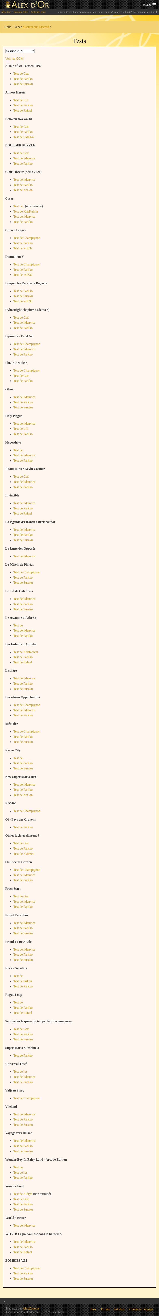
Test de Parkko (23, 79)
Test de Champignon (26, 238)
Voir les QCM (14, 58)
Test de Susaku (23, 84)
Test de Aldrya (22, 1194)
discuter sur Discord (36, 27)
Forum (105, 1309)
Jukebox (119, 1309)
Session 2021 (21, 11)
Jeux (93, 1309)
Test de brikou (22, 981)
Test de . (18, 206)
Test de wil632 (22, 248)
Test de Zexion (23, 190)
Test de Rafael (22, 110)
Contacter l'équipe (141, 1309)
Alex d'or (6, 11)
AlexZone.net (31, 1308)
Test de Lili (20, 100)
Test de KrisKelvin (25, 211)
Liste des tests (38, 11)
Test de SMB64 (23, 137)
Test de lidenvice (24, 158)
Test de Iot (20, 1071)
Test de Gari (21, 73)
